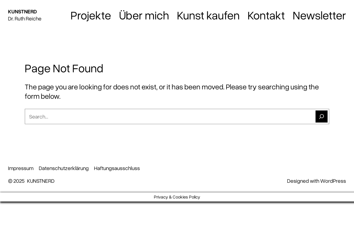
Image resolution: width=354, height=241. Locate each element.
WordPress (333, 180)
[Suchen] (322, 116)
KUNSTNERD (22, 11)
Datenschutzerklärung (64, 168)
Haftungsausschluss (117, 168)
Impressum (20, 168)
